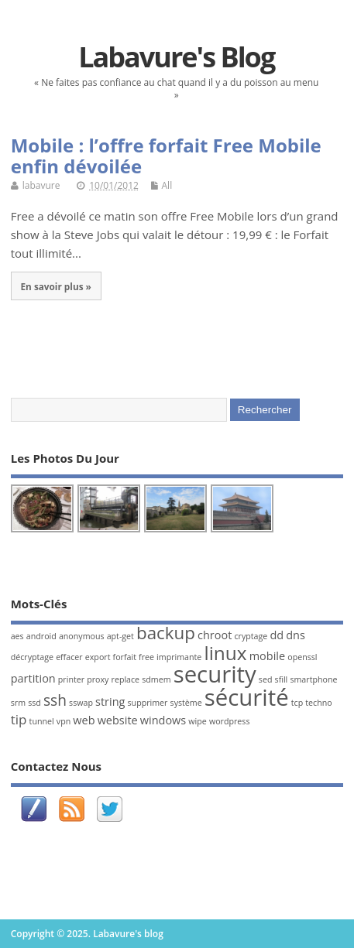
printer (71, 679)
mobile (267, 656)
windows (163, 720)
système (186, 702)
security (215, 674)
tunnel (41, 721)
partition (33, 678)
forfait (124, 657)
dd (277, 635)
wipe (197, 721)
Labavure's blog (176, 57)
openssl (302, 657)
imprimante (178, 657)
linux (225, 653)
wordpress (229, 721)
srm (18, 702)
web (84, 720)
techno (318, 702)
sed (266, 679)
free (146, 657)
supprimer (148, 702)
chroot (215, 635)
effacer (69, 657)
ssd (34, 702)
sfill (281, 679)
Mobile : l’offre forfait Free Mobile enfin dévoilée (166, 155)
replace (126, 679)
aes (17, 636)
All (167, 185)
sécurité (246, 697)
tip (19, 719)
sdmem (156, 679)
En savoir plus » (55, 286)
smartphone (313, 679)
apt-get (120, 636)
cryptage (250, 636)
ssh (55, 700)
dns (295, 635)
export (98, 657)
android (41, 636)
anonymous (82, 636)
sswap (81, 702)
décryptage (32, 657)
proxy (97, 679)
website (118, 720)
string (110, 701)
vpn (63, 721)
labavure (41, 185)
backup (165, 633)
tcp (297, 702)
